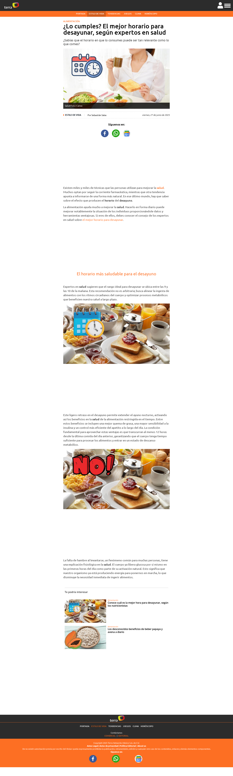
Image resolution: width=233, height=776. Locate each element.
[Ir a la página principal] (11, 5)
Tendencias (114, 13)
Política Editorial (128, 746)
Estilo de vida (96, 13)
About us (141, 746)
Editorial (123, 735)
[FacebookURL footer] (93, 758)
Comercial (110, 735)
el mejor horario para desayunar (102, 219)
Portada (80, 13)
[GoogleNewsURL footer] (139, 758)
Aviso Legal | (93, 746)
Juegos (128, 13)
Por (97, 115)
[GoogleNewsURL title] (127, 133)
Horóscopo (151, 13)
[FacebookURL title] (105, 133)
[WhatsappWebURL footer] (116, 758)
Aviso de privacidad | (110, 746)
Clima (138, 13)
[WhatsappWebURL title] (116, 133)
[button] (227, 5)
